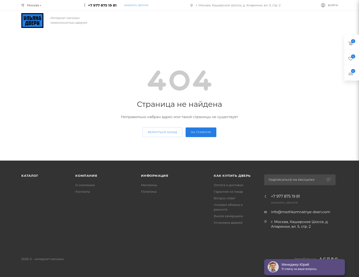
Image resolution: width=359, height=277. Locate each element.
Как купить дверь (232, 175)
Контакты (82, 191)
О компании (85, 185)
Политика (149, 191)
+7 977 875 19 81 (285, 196)
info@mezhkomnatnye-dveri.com (300, 212)
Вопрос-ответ (224, 198)
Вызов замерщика (228, 216)
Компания (86, 175)
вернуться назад (162, 132)
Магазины (149, 185)
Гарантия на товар (228, 191)
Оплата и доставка (228, 185)
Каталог (29, 175)
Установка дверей (228, 222)
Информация (154, 175)
